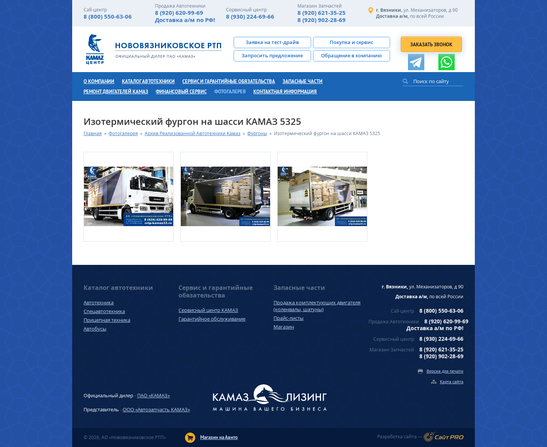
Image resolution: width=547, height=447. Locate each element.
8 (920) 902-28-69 (321, 20)
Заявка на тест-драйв (272, 42)
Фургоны (257, 133)
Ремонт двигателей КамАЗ (116, 91)
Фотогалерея (230, 91)
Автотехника (99, 302)
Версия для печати (445, 371)
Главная (93, 133)
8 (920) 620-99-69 (179, 12)
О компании (99, 81)
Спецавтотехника (104, 311)
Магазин (284, 326)
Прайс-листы (289, 318)
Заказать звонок (431, 44)
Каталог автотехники (148, 81)
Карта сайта (451, 381)
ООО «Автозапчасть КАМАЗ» (156, 409)
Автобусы (95, 328)
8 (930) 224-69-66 (250, 16)
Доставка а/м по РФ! (185, 20)
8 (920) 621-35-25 (321, 12)
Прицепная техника (107, 319)
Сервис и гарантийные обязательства (228, 81)
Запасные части (303, 81)
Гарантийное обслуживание (212, 318)
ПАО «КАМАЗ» (153, 395)
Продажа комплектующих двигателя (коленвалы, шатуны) (317, 306)
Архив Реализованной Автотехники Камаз (192, 133)
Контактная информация (285, 91)
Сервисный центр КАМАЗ (208, 310)
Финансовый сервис (181, 91)
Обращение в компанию (351, 55)
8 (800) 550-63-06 (108, 16)
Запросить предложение (272, 55)
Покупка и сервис (351, 42)
